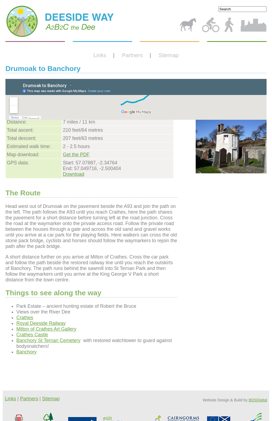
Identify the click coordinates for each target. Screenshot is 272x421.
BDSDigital (258, 400)
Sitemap (169, 55)
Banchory (26, 352)
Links (99, 55)
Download (73, 174)
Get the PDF (76, 154)
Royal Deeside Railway (41, 323)
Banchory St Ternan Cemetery (48, 340)
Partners (132, 55)
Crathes (24, 317)
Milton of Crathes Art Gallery (46, 329)
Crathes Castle (32, 334)
